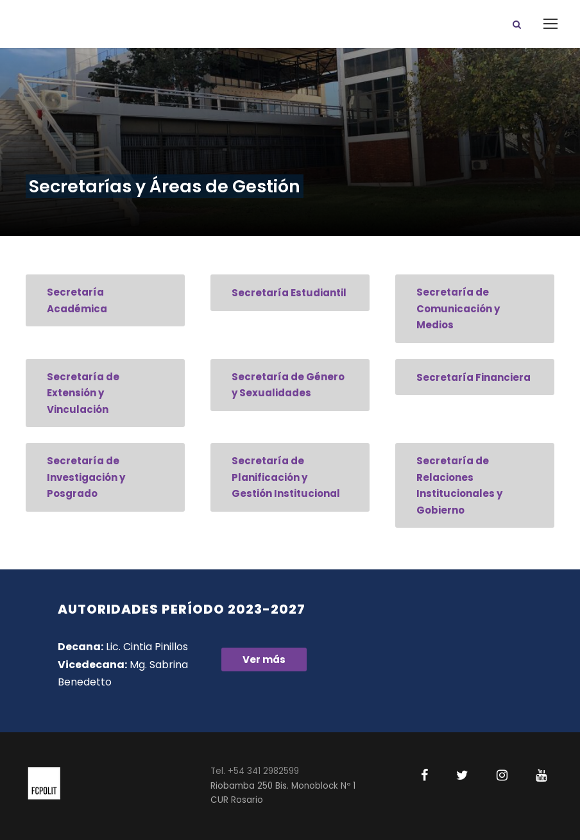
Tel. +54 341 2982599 (254, 771)
